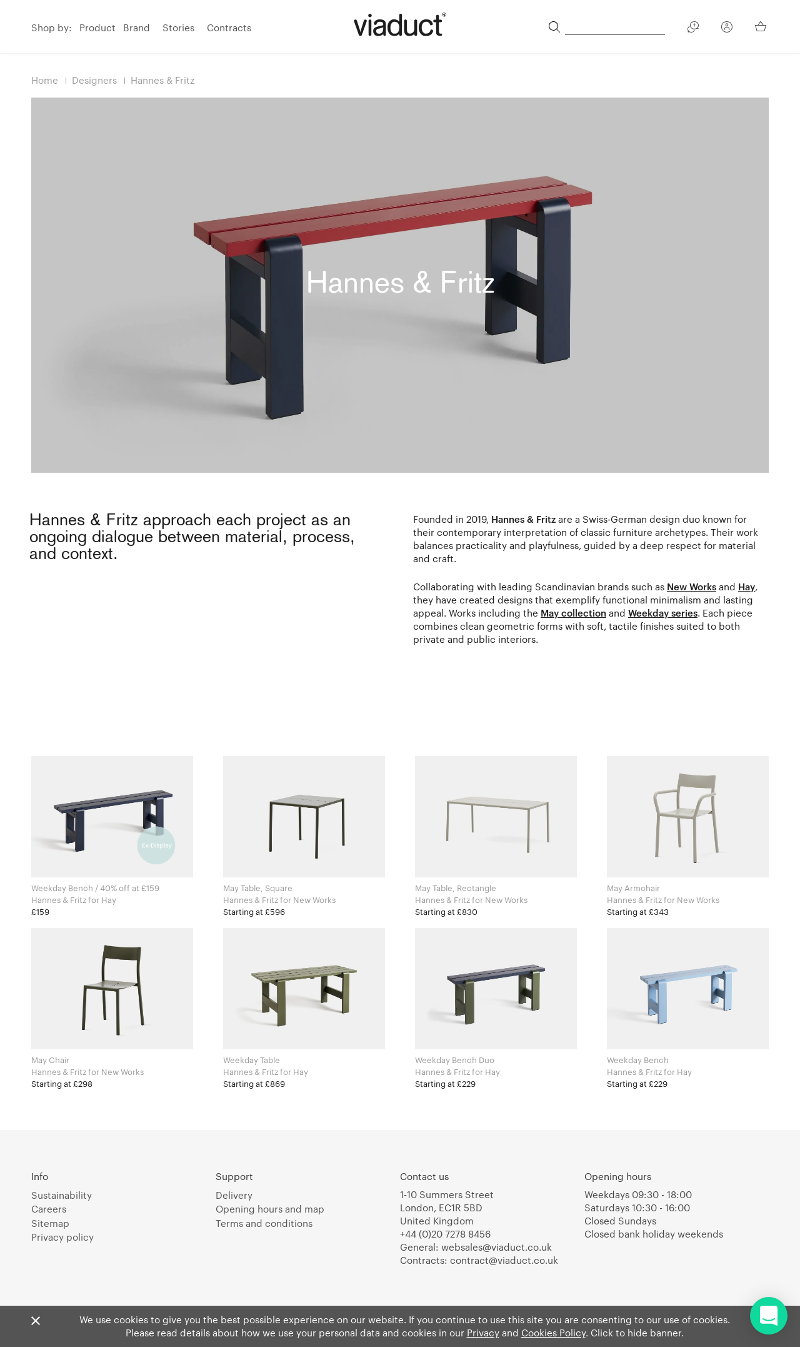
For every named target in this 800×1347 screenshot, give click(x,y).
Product (97, 27)
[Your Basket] (762, 26)
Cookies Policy (553, 1332)
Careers (48, 1208)
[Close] (35, 1321)
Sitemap (50, 1223)
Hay (746, 586)
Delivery (234, 1195)
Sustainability (61, 1195)
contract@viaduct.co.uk (504, 1260)
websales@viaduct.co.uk (496, 1247)
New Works (691, 586)
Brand (136, 27)
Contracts (229, 27)
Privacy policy (62, 1237)
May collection (573, 612)
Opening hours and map (270, 1208)
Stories (178, 27)
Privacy (483, 1332)
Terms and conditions (264, 1223)
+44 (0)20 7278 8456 (445, 1233)
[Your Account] (726, 28)
